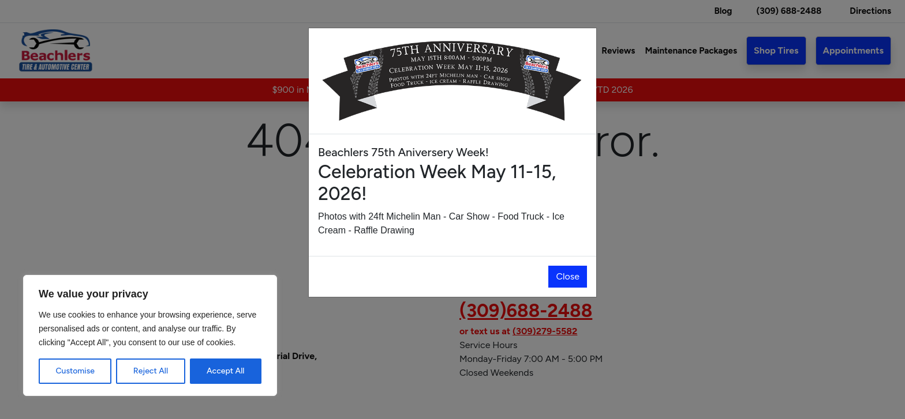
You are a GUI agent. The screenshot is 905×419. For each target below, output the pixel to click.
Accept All (225, 371)
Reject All (150, 371)
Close (567, 276)
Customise (74, 371)
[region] (150, 335)
